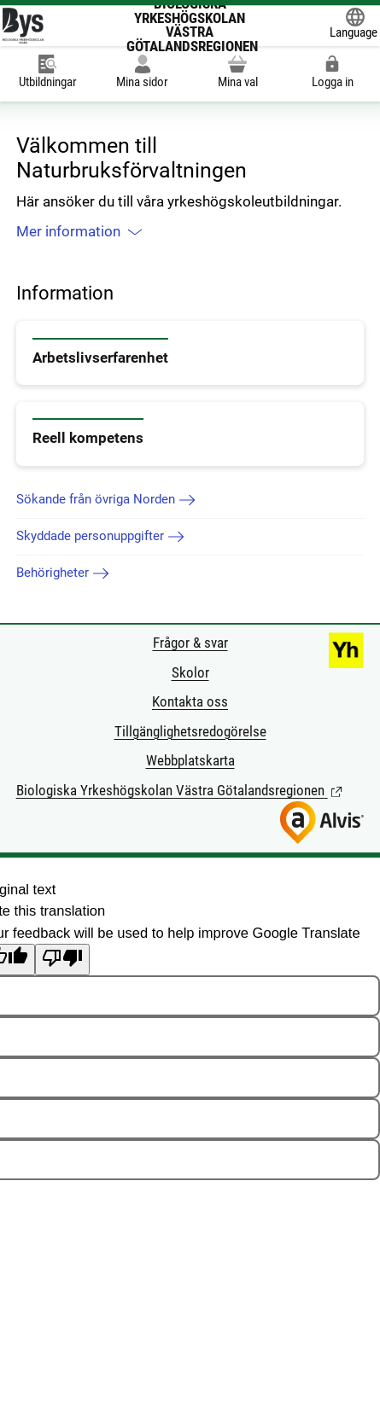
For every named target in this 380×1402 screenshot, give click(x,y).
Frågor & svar (190, 643)
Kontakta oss (190, 702)
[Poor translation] (62, 959)
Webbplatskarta (190, 761)
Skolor (190, 673)
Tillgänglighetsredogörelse (190, 732)
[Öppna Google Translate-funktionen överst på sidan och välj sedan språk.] (353, 25)
